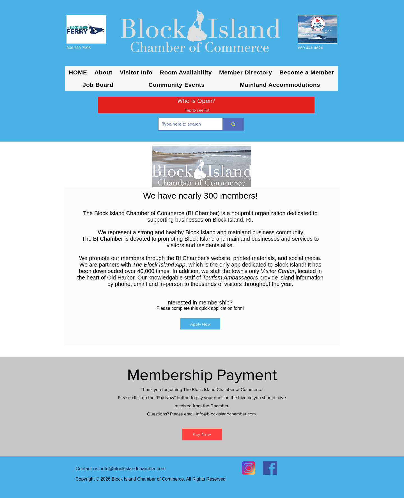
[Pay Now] (202, 434)
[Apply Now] (200, 323)
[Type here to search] (186, 124)
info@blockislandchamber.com (226, 413)
